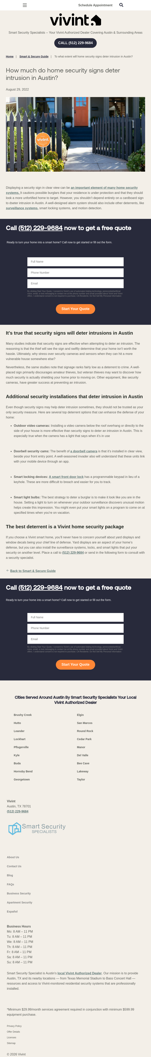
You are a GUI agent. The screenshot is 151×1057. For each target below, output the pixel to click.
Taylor (81, 779)
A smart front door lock (66, 477)
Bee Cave (83, 763)
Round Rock (85, 731)
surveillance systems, (22, 208)
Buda (17, 763)
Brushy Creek (23, 714)
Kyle (17, 755)
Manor (81, 747)
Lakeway (82, 771)
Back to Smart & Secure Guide (31, 571)
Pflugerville (21, 747)
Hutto (17, 723)
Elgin (80, 714)
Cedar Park (84, 739)
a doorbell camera (83, 451)
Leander (19, 731)
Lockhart (19, 739)
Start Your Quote (75, 309)
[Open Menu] (25, 5)
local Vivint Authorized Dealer (79, 973)
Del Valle (82, 755)
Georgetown (22, 779)
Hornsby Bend (23, 771)
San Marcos (85, 723)
